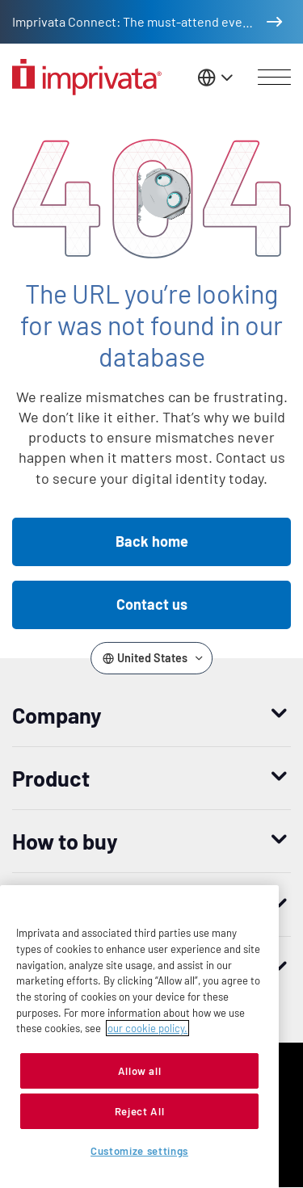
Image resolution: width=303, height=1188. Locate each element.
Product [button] (51, 778)
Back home (152, 541)
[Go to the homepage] (87, 77)
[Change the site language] (216, 77)
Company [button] (57, 715)
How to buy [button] (65, 841)
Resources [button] (64, 904)
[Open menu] (274, 77)
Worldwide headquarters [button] (131, 967)
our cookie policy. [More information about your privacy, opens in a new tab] (147, 1121)
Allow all (140, 1164)
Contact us (151, 604)
